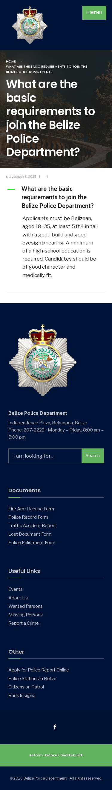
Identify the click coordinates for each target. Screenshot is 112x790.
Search (93, 455)
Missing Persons (25, 615)
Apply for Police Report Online (38, 670)
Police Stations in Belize (32, 678)
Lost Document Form (30, 534)
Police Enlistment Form (31, 542)
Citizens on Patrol (26, 687)
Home (11, 61)
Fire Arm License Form (31, 509)
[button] (56, 198)
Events (15, 589)
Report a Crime (23, 623)
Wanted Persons (25, 606)
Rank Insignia (22, 695)
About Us (18, 598)
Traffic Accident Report (32, 525)
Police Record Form (28, 517)
